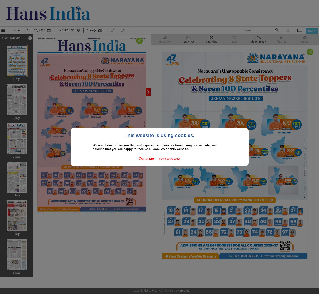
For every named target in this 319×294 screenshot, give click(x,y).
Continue (146, 158)
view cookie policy (170, 158)
